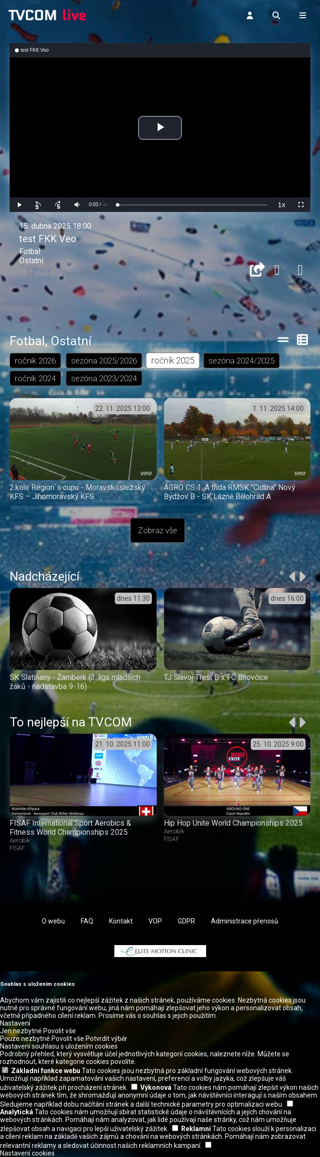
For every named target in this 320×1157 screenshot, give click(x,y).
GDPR (186, 921)
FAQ (87, 921)
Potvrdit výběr (106, 1038)
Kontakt (121, 921)
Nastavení (15, 1023)
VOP (155, 921)
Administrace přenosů (244, 921)
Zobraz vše (157, 530)
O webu (53, 921)
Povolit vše (59, 1031)
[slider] (192, 205)
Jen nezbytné (21, 1031)
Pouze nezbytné (25, 1038)
